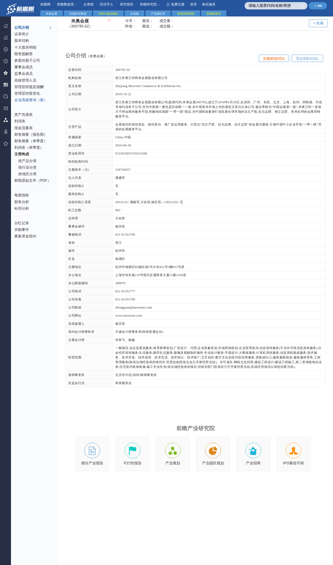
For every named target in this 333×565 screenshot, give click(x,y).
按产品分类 (27, 161)
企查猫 (88, 4)
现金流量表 (23, 128)
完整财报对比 (274, 58)
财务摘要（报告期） (30, 134)
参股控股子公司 (27, 60)
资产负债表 (23, 114)
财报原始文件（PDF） (32, 180)
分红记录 (21, 223)
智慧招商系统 (185, 13)
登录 (193, 4)
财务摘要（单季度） (30, 141)
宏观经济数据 (78, 13)
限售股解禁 (23, 54)
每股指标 (21, 195)
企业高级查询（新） (30, 100)
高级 (318, 5)
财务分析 (21, 202)
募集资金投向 (25, 236)
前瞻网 (45, 4)
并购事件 (21, 229)
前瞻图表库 (213, 13)
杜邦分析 (21, 208)
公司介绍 (33, 27)
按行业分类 (27, 167)
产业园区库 (158, 13)
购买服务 (209, 4)
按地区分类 (27, 174)
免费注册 (175, 4)
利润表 (19, 121)
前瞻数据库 (67, 4)
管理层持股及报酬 (29, 87)
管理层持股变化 (27, 93)
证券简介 (21, 34)
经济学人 (106, 4)
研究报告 (127, 4)
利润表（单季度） (29, 147)
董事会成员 (23, 67)
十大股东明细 (25, 47)
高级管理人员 (25, 80)
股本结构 (21, 40)
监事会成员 (23, 73)
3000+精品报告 (108, 13)
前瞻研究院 (150, 4)
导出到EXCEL (307, 58)
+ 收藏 (318, 23)
